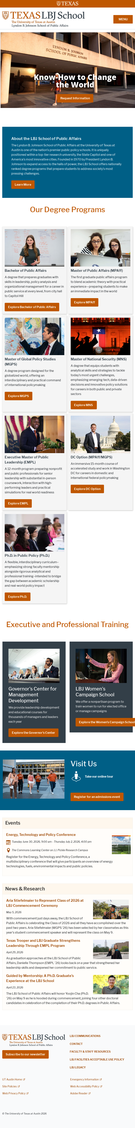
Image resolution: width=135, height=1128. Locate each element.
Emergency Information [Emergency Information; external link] (84, 1079)
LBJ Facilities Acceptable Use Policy (97, 1059)
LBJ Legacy (78, 1067)
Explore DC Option (87, 489)
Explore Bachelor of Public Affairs (32, 307)
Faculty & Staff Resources (90, 1051)
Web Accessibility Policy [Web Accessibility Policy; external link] (84, 1086)
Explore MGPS (18, 396)
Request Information (75, 98)
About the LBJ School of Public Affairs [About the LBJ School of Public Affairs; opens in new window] (46, 138)
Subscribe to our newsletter (25, 1054)
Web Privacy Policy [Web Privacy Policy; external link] (13, 1093)
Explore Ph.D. (17, 597)
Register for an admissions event (97, 797)
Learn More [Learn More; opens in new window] (23, 184)
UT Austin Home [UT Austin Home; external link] (12, 1079)
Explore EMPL (18, 503)
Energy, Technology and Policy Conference (41, 835)
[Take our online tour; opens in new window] (99, 776)
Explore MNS (83, 405)
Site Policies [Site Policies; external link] (9, 1086)
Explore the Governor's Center (33, 733)
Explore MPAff (84, 302)
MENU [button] (123, 19)
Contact (76, 1044)
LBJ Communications (85, 1036)
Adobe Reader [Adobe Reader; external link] (78, 1093)
